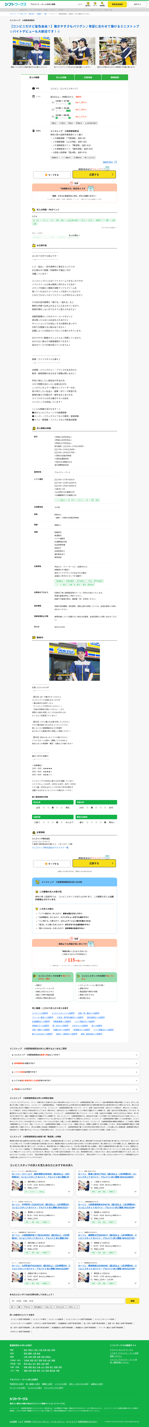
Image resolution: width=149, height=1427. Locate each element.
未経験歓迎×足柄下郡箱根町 (62, 1327)
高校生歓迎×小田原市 (96, 1017)
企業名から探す (97, 1384)
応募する (94, 174)
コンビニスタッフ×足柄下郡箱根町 (79, 1319)
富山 (30, 1363)
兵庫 (30, 1357)
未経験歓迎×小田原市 (41, 1021)
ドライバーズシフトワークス (121, 1349)
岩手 (36, 1360)
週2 (12, 1307)
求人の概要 (34, 77)
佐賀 (30, 1370)
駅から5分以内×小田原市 (42, 1034)
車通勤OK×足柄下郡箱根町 (86, 1327)
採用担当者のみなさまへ (87, 1421)
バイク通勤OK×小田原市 (104, 1029)
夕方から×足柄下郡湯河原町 (45, 1323)
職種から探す (47, 1384)
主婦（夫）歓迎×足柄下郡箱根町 (120, 1323)
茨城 (44, 1350)
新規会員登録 (117, 4)
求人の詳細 (61, 77)
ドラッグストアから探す (53, 1387)
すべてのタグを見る (108, 227)
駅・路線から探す (33, 1384)
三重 (34, 1353)
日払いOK (48, 1307)
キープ (95, 5)
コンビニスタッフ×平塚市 (104, 1319)
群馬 (53, 1350)
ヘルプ (79, 4)
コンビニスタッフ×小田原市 (63, 1013)
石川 (34, 1363)
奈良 (43, 1357)
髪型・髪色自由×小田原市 (91, 1034)
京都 (34, 1357)
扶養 (18, 1307)
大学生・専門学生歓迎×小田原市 (70, 1017)
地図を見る (108, 162)
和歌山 (48, 1357)
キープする (53, 174)
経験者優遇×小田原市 (62, 1021)
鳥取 (25, 1367)
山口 (43, 1367)
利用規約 (27, 1421)
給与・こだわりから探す (79, 1384)
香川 (51, 1367)
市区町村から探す (17, 1384)
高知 (60, 1367)
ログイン (137, 4)
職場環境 (115, 77)
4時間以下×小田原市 (40, 1025)
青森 (32, 1360)
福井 (38, 1363)
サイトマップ (71, 1421)
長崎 (34, 1370)
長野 (47, 1363)
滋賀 (38, 1357)
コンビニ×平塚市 (39, 1319)
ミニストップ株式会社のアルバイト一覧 (50, 847)
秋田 (44, 1360)
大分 (43, 1370)
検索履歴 (102, 5)
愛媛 (56, 1367)
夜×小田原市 (97, 1025)
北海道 (26, 1360)
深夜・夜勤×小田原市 (41, 1029)
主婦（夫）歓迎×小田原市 (88, 1013)
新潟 (25, 1363)
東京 (25, 1350)
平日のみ (27, 1307)
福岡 (25, 1370)
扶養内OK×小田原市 (61, 1029)
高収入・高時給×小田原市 (66, 1034)
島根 (30, 1367)
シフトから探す (61, 1384)
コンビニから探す (35, 1387)
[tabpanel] (31, 52)
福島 (53, 1360)
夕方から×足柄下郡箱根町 (20, 1331)
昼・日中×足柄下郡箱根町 (20, 1327)
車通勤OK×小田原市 (81, 1029)
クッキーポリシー (58, 1421)
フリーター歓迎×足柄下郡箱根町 (110, 1327)
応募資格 (88, 77)
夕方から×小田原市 (80, 1025)
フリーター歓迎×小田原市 (42, 1017)
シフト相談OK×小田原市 (85, 1021)
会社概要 (13, 1421)
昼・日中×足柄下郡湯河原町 (94, 1323)
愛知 (25, 1353)
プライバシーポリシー (41, 1421)
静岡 (30, 1353)
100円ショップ (73, 1307)
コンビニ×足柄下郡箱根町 (20, 1319)
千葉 (40, 1350)
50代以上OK (60, 1307)
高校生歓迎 (38, 1307)
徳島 (47, 1367)
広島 (38, 1367)
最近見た (88, 5)
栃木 (49, 1350)
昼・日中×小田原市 (60, 1025)
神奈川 (31, 1350)
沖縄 (57, 1370)
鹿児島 (52, 1370)
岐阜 (38, 1353)
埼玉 (36, 1350)
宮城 (40, 1360)
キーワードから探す (18, 1387)
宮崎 (47, 1370)
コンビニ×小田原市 (40, 1013)
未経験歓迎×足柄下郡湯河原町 (69, 1323)
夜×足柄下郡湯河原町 (41, 1327)
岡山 (34, 1367)
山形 (49, 1360)
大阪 (25, 1357)
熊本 (38, 1370)
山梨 (43, 1363)
